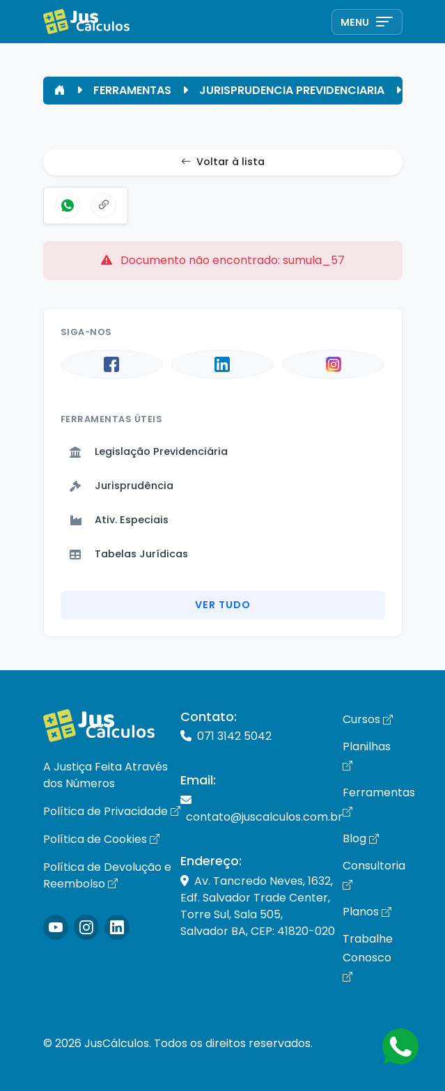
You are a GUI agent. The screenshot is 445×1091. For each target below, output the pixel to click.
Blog (361, 838)
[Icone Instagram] (55, 927)
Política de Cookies (101, 839)
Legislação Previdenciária (149, 451)
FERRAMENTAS (132, 90)
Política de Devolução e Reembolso (107, 875)
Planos (367, 912)
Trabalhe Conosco (368, 957)
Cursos (368, 719)
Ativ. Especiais (119, 520)
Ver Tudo (223, 605)
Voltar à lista (223, 162)
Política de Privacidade (111, 811)
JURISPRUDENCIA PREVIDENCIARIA (291, 90)
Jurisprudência (121, 486)
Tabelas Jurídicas (129, 554)
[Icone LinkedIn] (117, 927)
